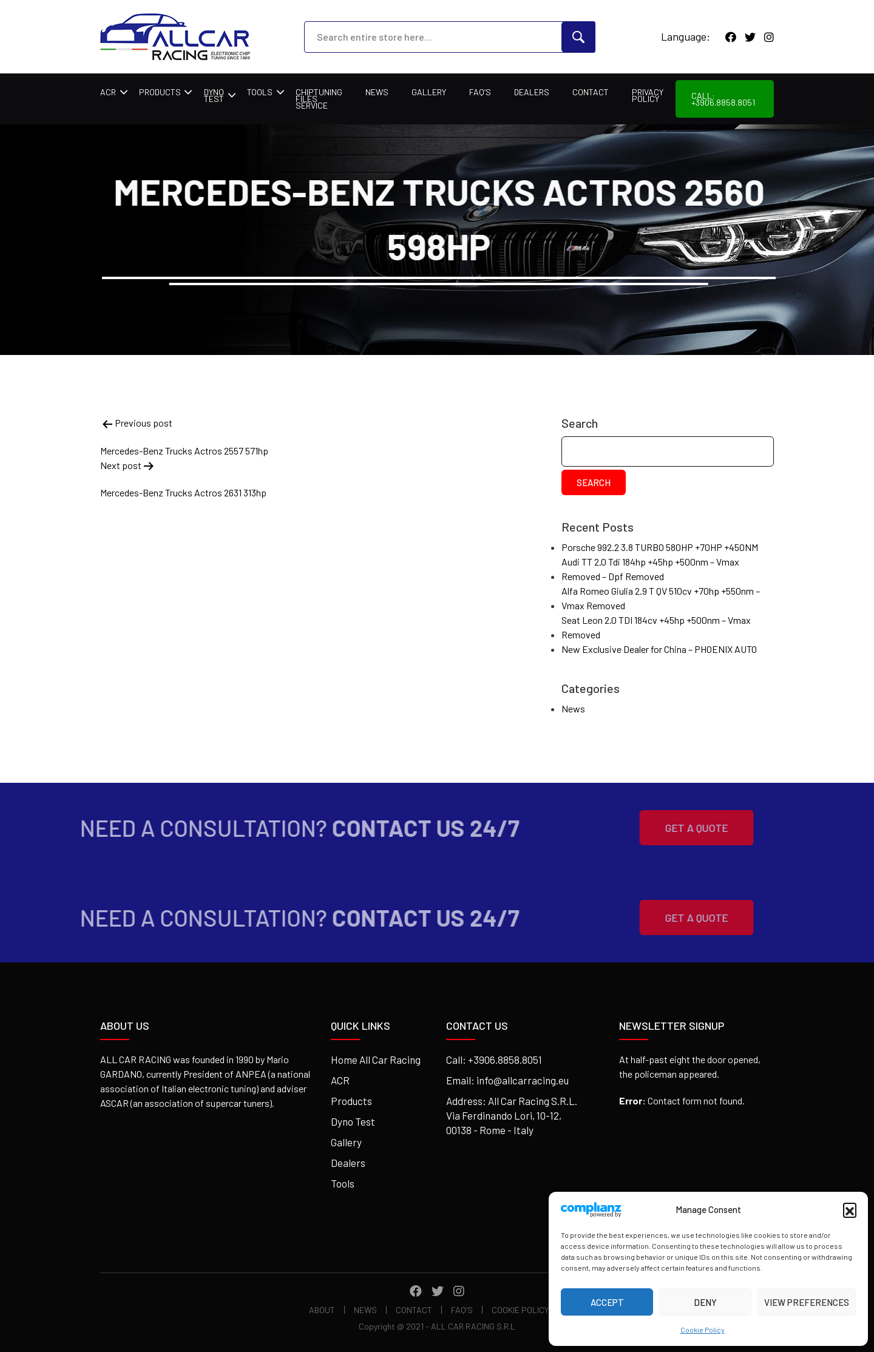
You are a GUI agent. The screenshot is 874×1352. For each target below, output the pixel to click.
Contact (590, 92)
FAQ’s (480, 92)
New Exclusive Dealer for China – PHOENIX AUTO (659, 649)
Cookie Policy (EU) (529, 1309)
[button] (850, 1209)
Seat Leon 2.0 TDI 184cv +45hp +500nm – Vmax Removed (656, 627)
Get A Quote (677, 827)
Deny (705, 1302)
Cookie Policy (702, 1329)
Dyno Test (214, 95)
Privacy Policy (647, 95)
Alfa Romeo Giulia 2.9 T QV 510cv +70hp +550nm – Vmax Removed (660, 598)
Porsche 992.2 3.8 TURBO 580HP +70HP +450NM (659, 547)
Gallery (429, 92)
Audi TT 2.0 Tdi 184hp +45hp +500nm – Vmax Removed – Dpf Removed (650, 569)
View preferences (806, 1302)
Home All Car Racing (376, 1059)
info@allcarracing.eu (522, 1080)
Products (160, 92)
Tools (260, 92)
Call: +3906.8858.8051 (723, 98)
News (376, 92)
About (322, 1309)
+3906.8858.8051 (505, 1059)
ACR (108, 92)
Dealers (531, 92)
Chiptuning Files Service (319, 98)
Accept (607, 1302)
